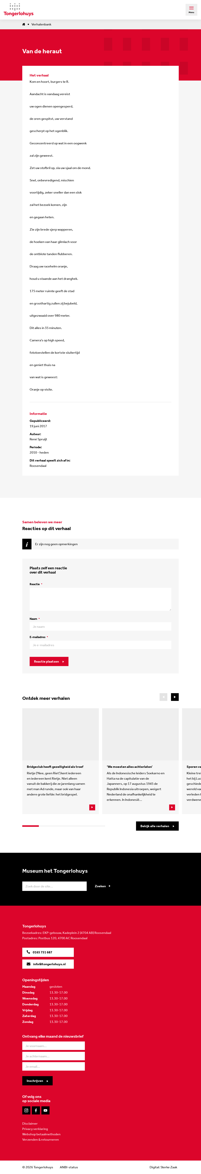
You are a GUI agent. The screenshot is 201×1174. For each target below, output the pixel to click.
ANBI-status (69, 1167)
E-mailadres (39, 637)
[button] (175, 697)
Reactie (36, 584)
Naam (35, 619)
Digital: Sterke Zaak (163, 1167)
